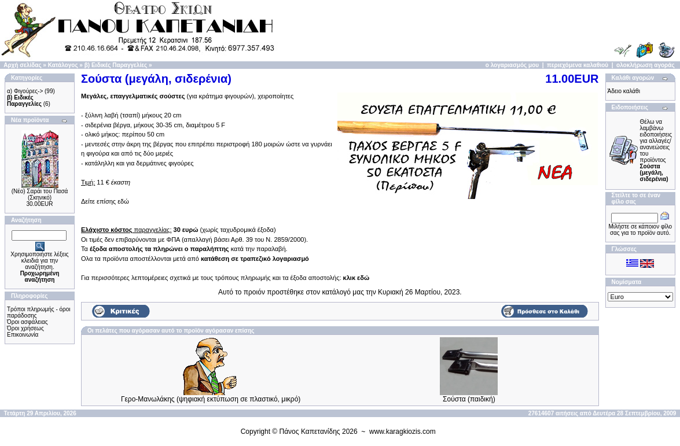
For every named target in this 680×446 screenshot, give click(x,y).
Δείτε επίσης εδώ (105, 201)
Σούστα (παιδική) (469, 399)
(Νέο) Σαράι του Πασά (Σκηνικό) (40, 194)
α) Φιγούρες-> (25, 91)
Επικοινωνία (22, 334)
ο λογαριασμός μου (512, 65)
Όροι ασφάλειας (27, 322)
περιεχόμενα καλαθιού (577, 65)
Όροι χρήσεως (25, 328)
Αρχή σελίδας (22, 65)
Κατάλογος (63, 65)
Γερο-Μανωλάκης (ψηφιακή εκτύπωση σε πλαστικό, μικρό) (210, 399)
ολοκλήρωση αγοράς (645, 65)
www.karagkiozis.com (402, 431)
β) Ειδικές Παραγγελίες (115, 65)
